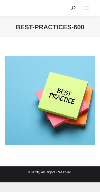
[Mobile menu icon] (86, 8)
